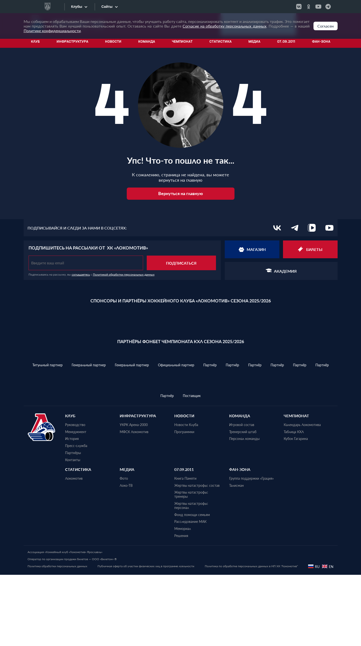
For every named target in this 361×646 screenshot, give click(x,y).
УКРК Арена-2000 (134, 496)
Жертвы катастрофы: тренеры (191, 566)
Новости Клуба (186, 496)
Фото (124, 550)
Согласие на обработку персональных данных (224, 26)
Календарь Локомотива (302, 496)
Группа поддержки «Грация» (251, 550)
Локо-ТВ (126, 556)
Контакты (72, 531)
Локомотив (74, 550)
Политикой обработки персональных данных (124, 274)
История (72, 510)
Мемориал (182, 600)
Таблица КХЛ (294, 503)
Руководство (75, 496)
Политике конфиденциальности (52, 30)
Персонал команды (244, 510)
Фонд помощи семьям (192, 586)
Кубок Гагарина (296, 510)
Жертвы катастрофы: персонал (191, 577)
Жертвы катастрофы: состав (197, 556)
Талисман (236, 556)
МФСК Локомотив (134, 503)
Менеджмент (75, 503)
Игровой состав (241, 496)
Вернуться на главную (180, 193)
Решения (181, 607)
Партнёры (73, 524)
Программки (184, 503)
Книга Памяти (185, 550)
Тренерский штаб (242, 503)
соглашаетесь (81, 274)
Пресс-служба (76, 517)
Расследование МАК (190, 593)
